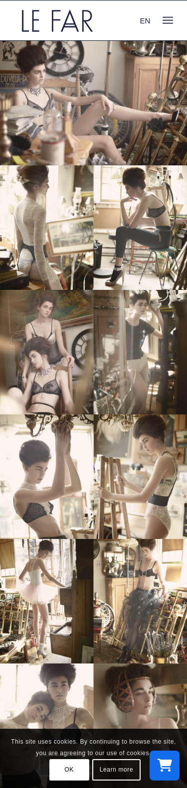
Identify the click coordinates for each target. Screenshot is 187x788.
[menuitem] (168, 20)
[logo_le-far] (77, 20)
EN (145, 20)
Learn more (116, 769)
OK (69, 769)
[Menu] (168, 20)
